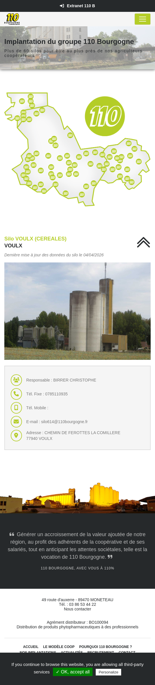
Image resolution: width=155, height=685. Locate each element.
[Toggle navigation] (142, 19)
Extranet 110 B (77, 5)
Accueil (30, 647)
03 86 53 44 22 (82, 604)
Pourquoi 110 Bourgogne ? (105, 647)
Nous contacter (77, 609)
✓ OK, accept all (73, 671)
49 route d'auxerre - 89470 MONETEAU (77, 599)
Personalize (108, 672)
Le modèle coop (59, 647)
